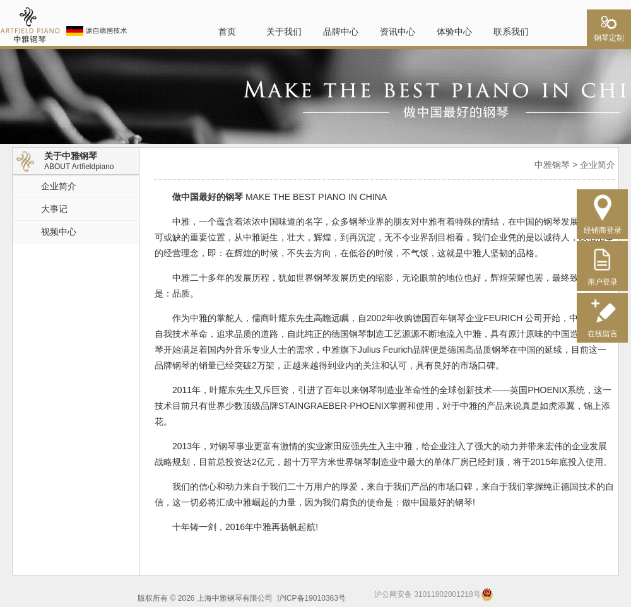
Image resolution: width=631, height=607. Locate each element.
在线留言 (603, 329)
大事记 (54, 209)
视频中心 (58, 232)
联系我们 (511, 32)
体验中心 (454, 32)
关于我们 (284, 32)
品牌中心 (340, 32)
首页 (227, 32)
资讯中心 (397, 32)
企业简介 (58, 186)
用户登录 (603, 277)
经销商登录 (603, 225)
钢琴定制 (609, 34)
